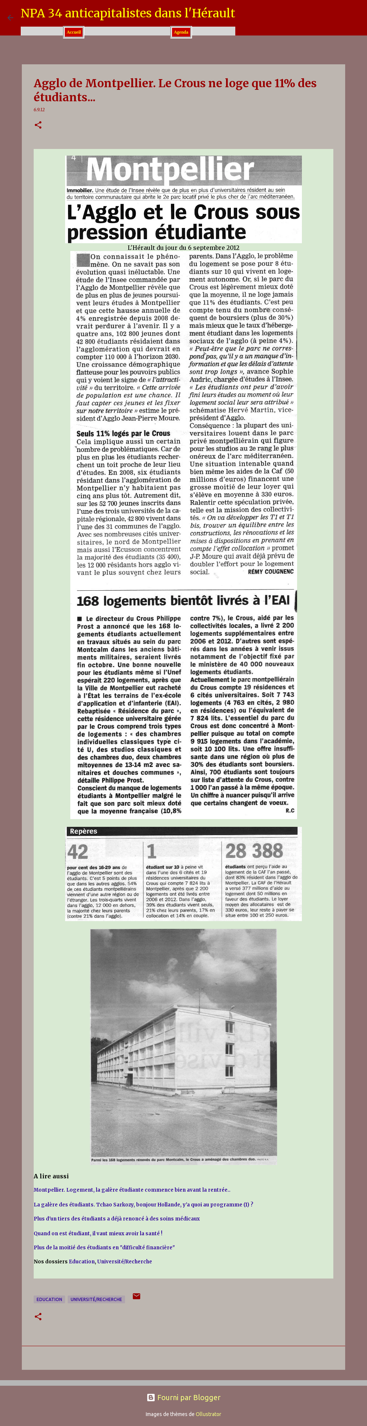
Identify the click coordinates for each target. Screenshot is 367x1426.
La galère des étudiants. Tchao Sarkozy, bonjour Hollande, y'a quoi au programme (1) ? (143, 1205)
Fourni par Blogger (183, 1397)
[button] (38, 125)
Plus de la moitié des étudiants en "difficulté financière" (104, 1248)
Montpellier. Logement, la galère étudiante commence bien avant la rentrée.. (132, 1190)
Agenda (181, 32)
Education (82, 1262)
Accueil (74, 32)
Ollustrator (208, 1414)
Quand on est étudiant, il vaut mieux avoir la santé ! (98, 1233)
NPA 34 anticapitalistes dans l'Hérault (128, 13)
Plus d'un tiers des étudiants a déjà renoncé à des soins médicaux (117, 1219)
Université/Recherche (124, 1262)
